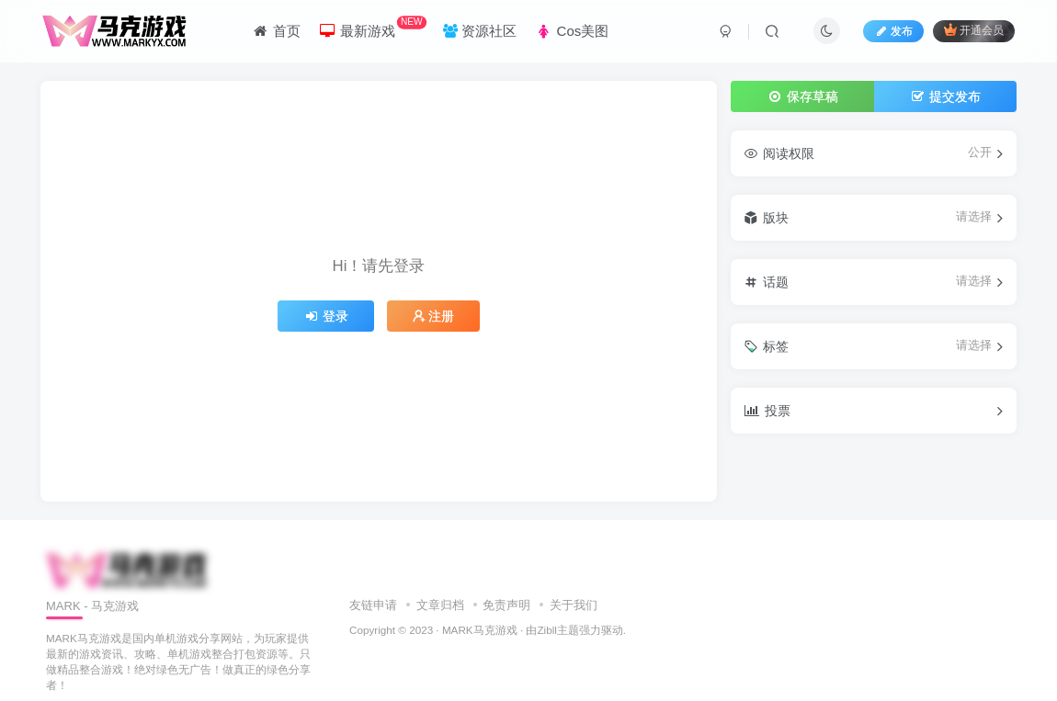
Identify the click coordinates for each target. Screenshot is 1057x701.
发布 (893, 31)
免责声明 (506, 605)
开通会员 (974, 30)
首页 (275, 31)
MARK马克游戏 (479, 630)
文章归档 (440, 605)
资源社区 (480, 31)
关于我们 (573, 605)
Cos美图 (571, 31)
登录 (326, 316)
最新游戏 (372, 27)
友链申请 (373, 605)
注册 (434, 316)
